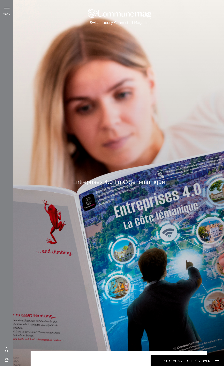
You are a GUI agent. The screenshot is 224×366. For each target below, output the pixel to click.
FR (6, 351)
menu (6, 14)
